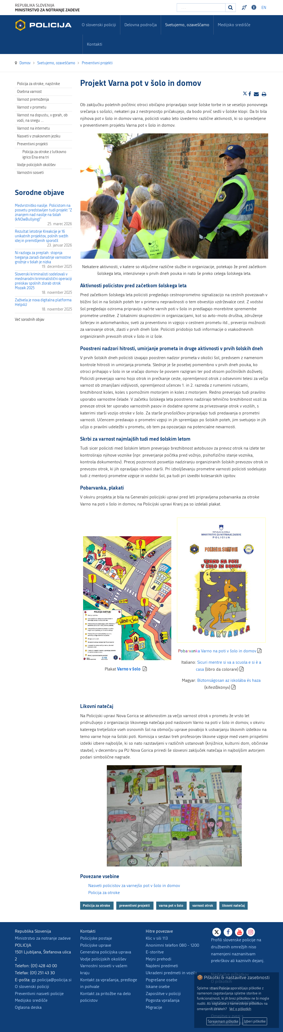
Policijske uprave (95, 945)
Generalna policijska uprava (105, 952)
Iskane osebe (158, 986)
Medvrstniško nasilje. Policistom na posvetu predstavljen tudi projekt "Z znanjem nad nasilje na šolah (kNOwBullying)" (43, 212)
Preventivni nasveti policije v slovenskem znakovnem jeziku (245, 7)
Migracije (154, 1007)
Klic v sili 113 (157, 938)
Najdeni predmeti (162, 965)
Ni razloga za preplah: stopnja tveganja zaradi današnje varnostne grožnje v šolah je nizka (43, 257)
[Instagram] (250, 932)
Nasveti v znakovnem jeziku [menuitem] (38, 136)
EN (263, 7)
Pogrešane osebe (161, 979)
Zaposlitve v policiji (163, 993)
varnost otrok (203, 905)
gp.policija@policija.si (51, 979)
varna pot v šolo (171, 905)
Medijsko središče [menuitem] (234, 24)
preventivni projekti (135, 905)
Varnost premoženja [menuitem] (33, 99)
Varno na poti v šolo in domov (217, 650)
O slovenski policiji (32, 986)
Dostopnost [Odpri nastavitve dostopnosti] (254, 7)
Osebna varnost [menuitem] (29, 91)
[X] (216, 932)
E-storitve (155, 952)
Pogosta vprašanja (162, 1000)
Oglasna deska (28, 1007)
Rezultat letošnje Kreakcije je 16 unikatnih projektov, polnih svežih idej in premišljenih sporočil (41, 236)
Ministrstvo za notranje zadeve (43, 938)
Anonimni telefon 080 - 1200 (172, 945)
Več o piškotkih (240, 1009)
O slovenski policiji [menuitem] (99, 24)
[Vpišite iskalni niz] (201, 7)
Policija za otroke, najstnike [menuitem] (38, 84)
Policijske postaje (96, 938)
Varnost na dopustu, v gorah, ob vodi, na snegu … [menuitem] (42, 118)
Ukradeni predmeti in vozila (171, 972)
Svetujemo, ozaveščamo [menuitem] (187, 24)
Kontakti (94, 44)
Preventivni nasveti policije (39, 993)
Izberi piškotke (255, 1021)
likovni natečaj (233, 905)
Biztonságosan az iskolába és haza (229, 680)
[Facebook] (228, 932)
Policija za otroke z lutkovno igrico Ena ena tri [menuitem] (44, 155)
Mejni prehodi (158, 959)
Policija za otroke (104, 892)
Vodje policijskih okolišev (103, 959)
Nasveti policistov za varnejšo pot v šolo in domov (134, 885)
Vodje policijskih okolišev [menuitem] (36, 165)
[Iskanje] (230, 7)
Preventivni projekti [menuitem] (32, 144)
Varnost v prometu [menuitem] (31, 107)
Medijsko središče (31, 1000)
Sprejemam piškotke (223, 1021)
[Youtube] (239, 932)
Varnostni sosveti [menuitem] (30, 172)
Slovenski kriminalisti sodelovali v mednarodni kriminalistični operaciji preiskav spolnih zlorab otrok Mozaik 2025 (43, 281)
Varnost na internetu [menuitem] (33, 128)
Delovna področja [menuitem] (140, 24)
